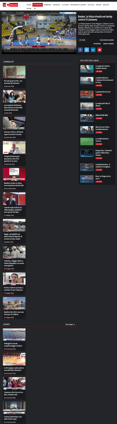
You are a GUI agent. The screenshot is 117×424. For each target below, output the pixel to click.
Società (106, 5)
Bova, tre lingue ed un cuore (103, 177)
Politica (91, 5)
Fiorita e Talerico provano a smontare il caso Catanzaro (13, 287)
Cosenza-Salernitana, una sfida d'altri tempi (13, 416)
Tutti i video (70, 323)
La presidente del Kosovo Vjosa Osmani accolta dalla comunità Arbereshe (13, 107)
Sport (29, 8)
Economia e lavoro (78, 5)
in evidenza (97, 44)
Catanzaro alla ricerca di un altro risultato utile (13, 392)
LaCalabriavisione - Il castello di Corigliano (103, 165)
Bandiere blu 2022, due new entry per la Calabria (14, 312)
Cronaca (56, 5)
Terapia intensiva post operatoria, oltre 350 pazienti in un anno (11, 158)
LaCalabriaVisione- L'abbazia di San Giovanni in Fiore (104, 80)
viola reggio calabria (107, 40)
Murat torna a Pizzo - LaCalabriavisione (103, 128)
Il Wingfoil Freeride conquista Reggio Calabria (13, 343)
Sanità (98, 5)
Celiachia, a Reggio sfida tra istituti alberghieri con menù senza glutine (14, 262)
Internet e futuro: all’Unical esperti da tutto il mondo (13, 132)
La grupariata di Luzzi (103, 91)
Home (29, 5)
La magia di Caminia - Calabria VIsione (103, 67)
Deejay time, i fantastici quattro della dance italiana (104, 152)
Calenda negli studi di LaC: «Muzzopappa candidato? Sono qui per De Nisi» (13, 209)
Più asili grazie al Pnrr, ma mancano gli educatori (13, 82)
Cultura (65, 5)
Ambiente (47, 5)
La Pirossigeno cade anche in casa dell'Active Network (14, 367)
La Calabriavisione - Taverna (102, 139)
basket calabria (108, 44)
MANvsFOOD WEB (102, 115)
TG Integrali (37, 4)
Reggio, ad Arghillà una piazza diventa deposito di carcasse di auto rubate (13, 235)
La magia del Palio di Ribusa (103, 104)
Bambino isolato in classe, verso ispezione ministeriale (14, 183)
